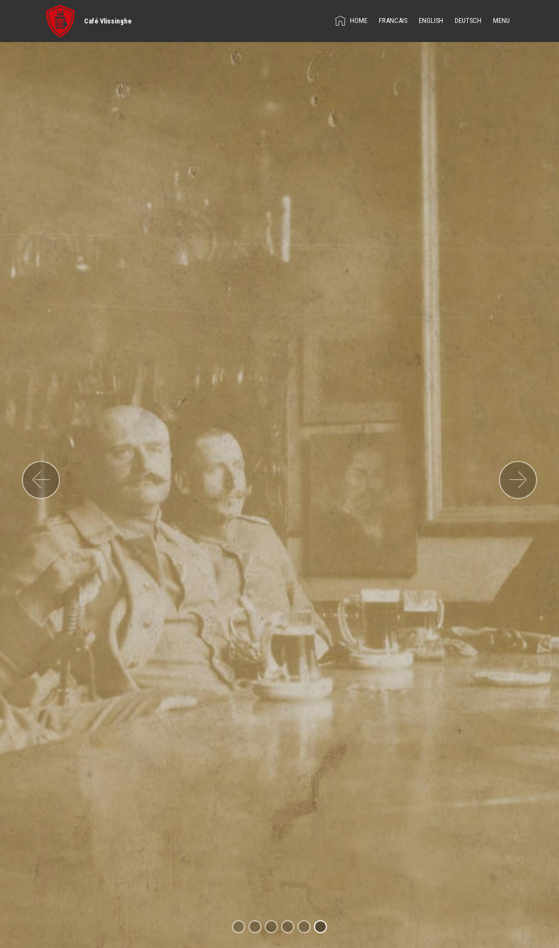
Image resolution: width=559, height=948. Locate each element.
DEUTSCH (468, 20)
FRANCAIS (393, 20)
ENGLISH (431, 20)
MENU (501, 20)
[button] (41, 480)
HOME (351, 20)
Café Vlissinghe (108, 21)
